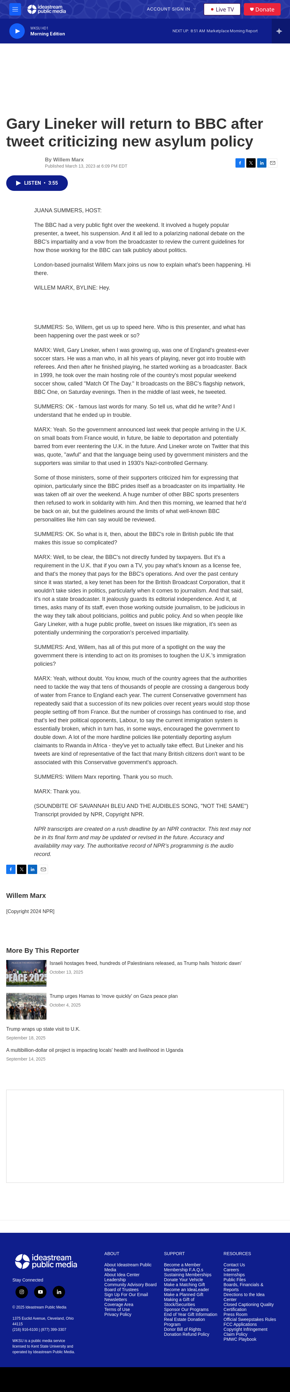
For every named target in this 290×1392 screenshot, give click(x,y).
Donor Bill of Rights (182, 1329)
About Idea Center (122, 1275)
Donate (265, 9)
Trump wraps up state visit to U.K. (43, 1029)
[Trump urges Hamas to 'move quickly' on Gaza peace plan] (26, 1006)
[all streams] (281, 31)
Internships (234, 1275)
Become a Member (182, 1265)
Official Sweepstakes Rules (250, 1319)
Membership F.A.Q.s (183, 1270)
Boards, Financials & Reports (243, 1287)
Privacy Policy (117, 1314)
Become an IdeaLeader (186, 1289)
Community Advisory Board (130, 1284)
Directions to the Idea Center (244, 1297)
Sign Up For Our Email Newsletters (126, 1297)
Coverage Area (118, 1304)
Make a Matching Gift (184, 1284)
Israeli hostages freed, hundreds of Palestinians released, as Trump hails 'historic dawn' (146, 963)
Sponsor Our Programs (186, 1309)
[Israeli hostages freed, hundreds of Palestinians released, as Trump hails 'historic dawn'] (26, 973)
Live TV (222, 9)
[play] (17, 31)
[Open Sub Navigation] (194, 9)
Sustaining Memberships (187, 1275)
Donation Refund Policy (186, 1334)
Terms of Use (117, 1309)
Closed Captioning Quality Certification (249, 1307)
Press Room (236, 1314)
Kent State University (48, 1346)
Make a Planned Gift (183, 1294)
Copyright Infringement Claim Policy (246, 1332)
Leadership (115, 1279)
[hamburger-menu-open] (15, 9)
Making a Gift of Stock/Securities (179, 1302)
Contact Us (234, 1265)
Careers (231, 1270)
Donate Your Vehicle (183, 1279)
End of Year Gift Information (190, 1314)
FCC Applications (240, 1324)
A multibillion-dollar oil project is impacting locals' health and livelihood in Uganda (94, 1050)
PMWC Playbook (240, 1339)
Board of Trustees (121, 1289)
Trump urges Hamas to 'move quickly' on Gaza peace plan (114, 996)
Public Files (235, 1279)
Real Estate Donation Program (184, 1322)
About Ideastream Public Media (128, 1267)
